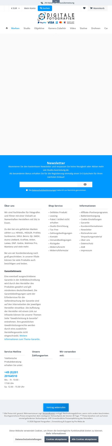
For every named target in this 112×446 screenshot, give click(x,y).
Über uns (85, 240)
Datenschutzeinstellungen (28, 439)
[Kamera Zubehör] (57, 28)
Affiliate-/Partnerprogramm (94, 212)
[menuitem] (6, 8)
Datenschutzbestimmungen (44, 190)
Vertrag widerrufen (56, 407)
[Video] (73, 28)
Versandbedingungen (60, 240)
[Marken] (15, 28)
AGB (83, 247)
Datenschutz (87, 243)
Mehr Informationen (56, 433)
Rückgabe (55, 243)
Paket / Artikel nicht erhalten (59, 221)
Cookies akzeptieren (56, 439)
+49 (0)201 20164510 (11, 374)
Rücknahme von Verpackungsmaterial (91, 235)
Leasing (53, 215)
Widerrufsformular (59, 250)
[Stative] (83, 28)
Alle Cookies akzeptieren (84, 439)
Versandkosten (48, 413)
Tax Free (54, 229)
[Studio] (27, 28)
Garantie (85, 222)
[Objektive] (39, 28)
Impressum (86, 250)
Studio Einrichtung (59, 226)
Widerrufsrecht (57, 247)
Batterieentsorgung (90, 215)
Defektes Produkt (58, 212)
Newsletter (86, 229)
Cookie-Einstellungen (91, 219)
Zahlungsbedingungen (61, 233)
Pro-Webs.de (79, 421)
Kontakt (54, 236)
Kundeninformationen (92, 226)
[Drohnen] (95, 28)
